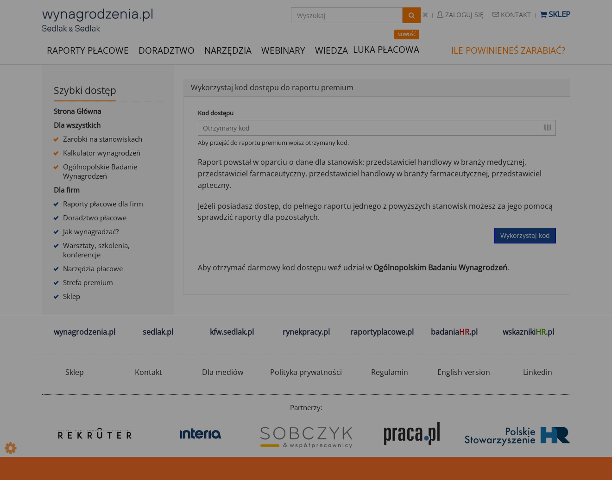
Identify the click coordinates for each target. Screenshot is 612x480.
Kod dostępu (215, 113)
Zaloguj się (460, 14)
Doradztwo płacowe (94, 217)
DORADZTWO (167, 50)
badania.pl (454, 332)
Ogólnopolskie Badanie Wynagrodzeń (100, 171)
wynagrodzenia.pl (84, 332)
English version (463, 372)
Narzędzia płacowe (93, 268)
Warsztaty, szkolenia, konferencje (96, 250)
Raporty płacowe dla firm (103, 203)
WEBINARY (283, 49)
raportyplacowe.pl (382, 332)
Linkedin (537, 372)
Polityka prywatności (306, 372)
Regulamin (389, 372)
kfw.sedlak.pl (232, 332)
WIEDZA (331, 50)
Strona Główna (77, 111)
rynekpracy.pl (306, 332)
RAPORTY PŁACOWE (88, 49)
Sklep (555, 14)
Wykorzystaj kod (525, 235)
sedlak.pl (158, 332)
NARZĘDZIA (228, 49)
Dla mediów (222, 372)
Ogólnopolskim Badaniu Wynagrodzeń (440, 267)
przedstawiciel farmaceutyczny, (252, 173)
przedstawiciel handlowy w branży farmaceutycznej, (399, 173)
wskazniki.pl (528, 332)
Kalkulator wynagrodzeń (101, 152)
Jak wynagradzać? (91, 231)
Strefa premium (88, 282)
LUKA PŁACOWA (386, 50)
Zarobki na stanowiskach (102, 138)
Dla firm (67, 189)
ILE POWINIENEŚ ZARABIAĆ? (508, 50)
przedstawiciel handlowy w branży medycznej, (446, 162)
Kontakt (511, 14)
